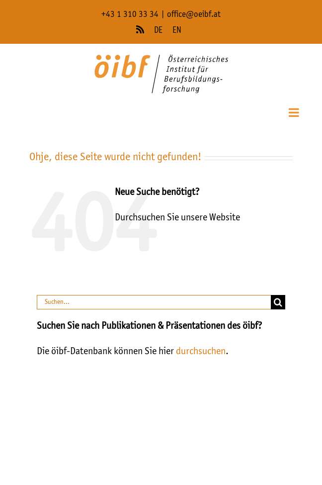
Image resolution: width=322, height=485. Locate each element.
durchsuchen (201, 351)
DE (158, 30)
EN (176, 30)
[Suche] (278, 302)
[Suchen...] (153, 302)
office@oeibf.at (194, 14)
